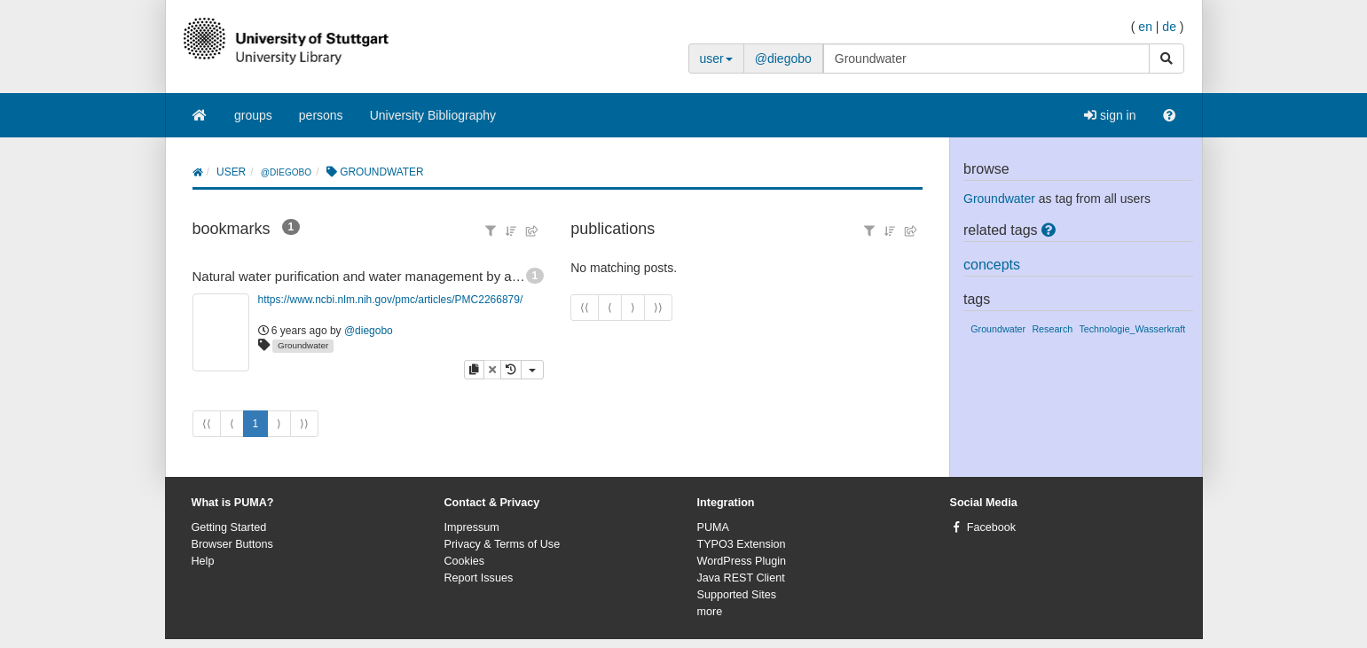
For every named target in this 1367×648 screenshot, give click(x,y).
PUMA (713, 527)
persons (321, 115)
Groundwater (303, 345)
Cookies (464, 561)
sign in (1109, 115)
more (710, 611)
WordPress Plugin (742, 561)
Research (1052, 329)
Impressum (471, 527)
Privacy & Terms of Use (502, 544)
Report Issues (479, 578)
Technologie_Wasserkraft (1132, 329)
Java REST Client (741, 578)
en (1145, 27)
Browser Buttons (232, 544)
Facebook (991, 527)
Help (203, 561)
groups (253, 115)
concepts (991, 264)
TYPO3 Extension (741, 544)
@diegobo (783, 58)
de (1169, 27)
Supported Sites (737, 595)
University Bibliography (433, 115)
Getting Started (229, 527)
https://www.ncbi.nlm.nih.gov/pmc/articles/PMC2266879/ (390, 299)
